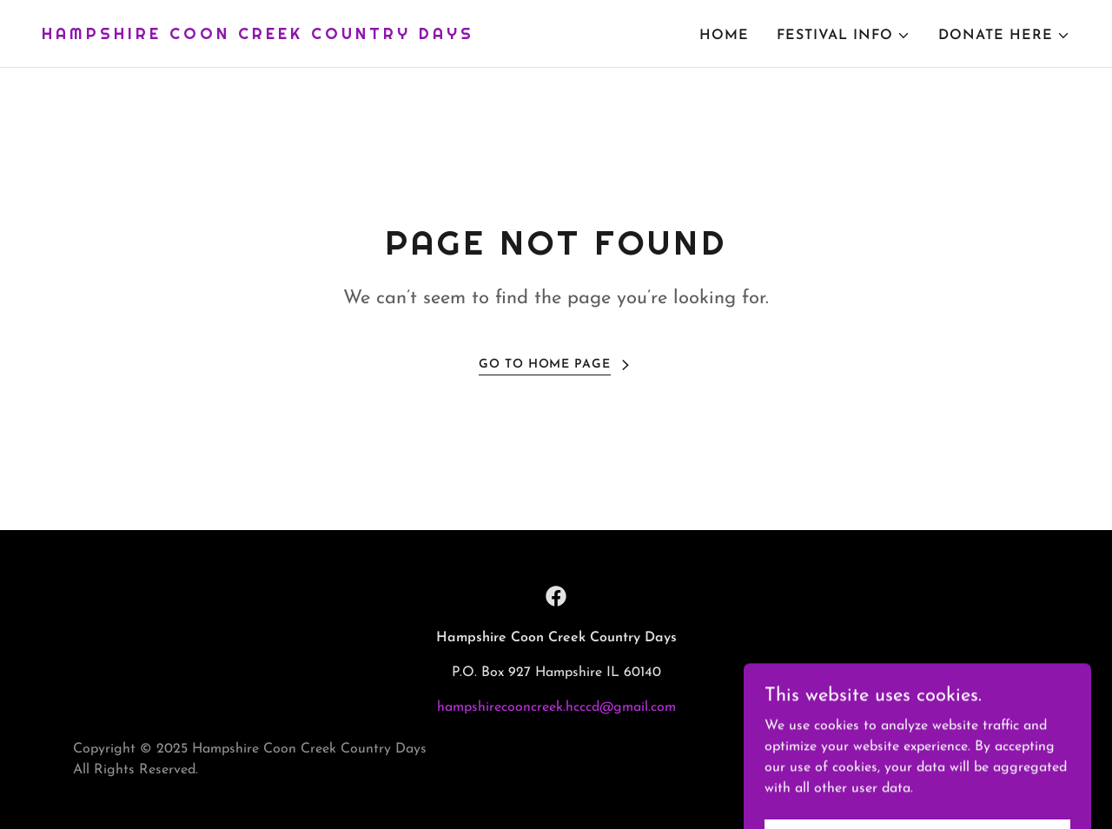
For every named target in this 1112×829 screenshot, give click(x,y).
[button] (843, 35)
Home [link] (724, 36)
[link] (258, 36)
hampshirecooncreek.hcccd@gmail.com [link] (556, 707)
